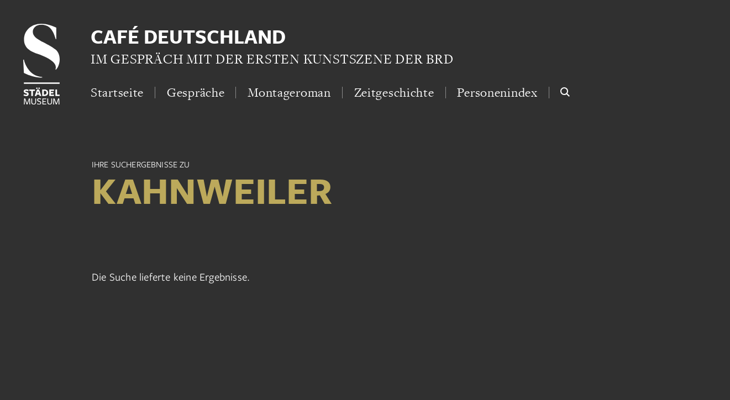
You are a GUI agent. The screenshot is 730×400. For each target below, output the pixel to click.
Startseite (117, 92)
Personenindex (497, 92)
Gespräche (195, 92)
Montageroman (289, 92)
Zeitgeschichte (394, 92)
